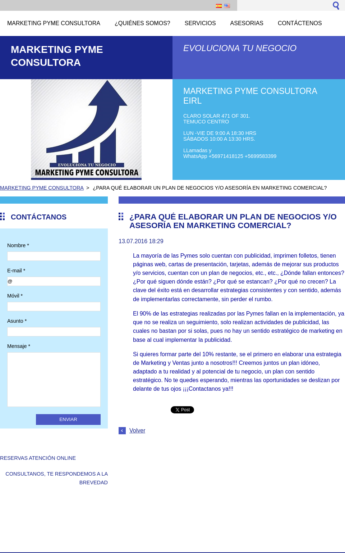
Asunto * (17, 321)
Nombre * (18, 245)
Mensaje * (18, 346)
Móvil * (15, 296)
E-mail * (16, 270)
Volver (137, 430)
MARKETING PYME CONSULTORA (42, 188)
